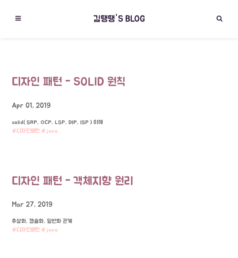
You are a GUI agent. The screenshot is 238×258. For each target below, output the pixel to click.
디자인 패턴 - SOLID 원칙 (68, 80)
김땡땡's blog (119, 18)
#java (49, 130)
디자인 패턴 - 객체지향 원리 (72, 179)
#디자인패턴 (26, 130)
